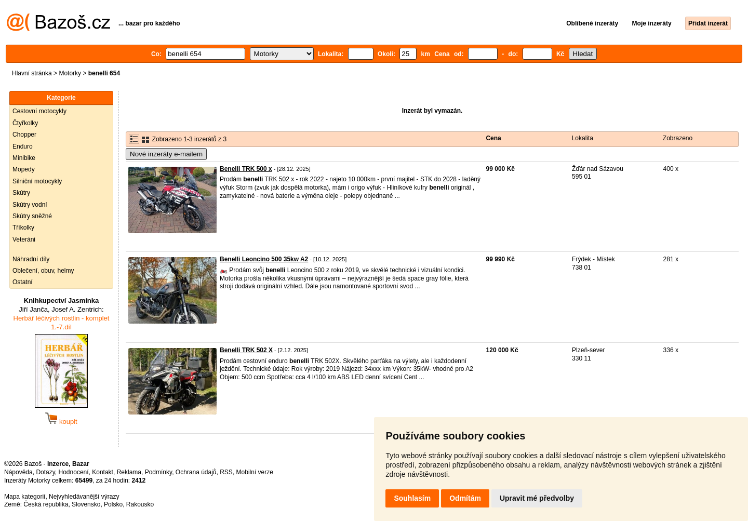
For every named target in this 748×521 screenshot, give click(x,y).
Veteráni (23, 239)
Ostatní (22, 282)
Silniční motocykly (37, 181)
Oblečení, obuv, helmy (43, 270)
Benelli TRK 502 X (246, 350)
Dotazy (45, 472)
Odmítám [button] (465, 498)
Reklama (129, 472)
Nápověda (18, 472)
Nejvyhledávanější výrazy (84, 496)
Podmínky (158, 472)
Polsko (113, 504)
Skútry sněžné (32, 216)
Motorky (70, 73)
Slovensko (86, 504)
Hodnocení (74, 472)
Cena (493, 138)
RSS (226, 472)
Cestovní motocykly (39, 111)
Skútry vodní (29, 204)
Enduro (22, 146)
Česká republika (45, 504)
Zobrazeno (677, 138)
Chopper (24, 134)
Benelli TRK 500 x (246, 168)
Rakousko (140, 504)
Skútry (21, 192)
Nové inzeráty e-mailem (166, 154)
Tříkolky (23, 227)
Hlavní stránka (32, 73)
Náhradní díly (30, 259)
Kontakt (102, 472)
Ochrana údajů (196, 472)
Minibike (23, 158)
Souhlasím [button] (412, 498)
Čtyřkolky (25, 123)
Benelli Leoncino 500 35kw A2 (264, 259)
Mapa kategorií (24, 496)
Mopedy (23, 169)
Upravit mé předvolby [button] (537, 498)
